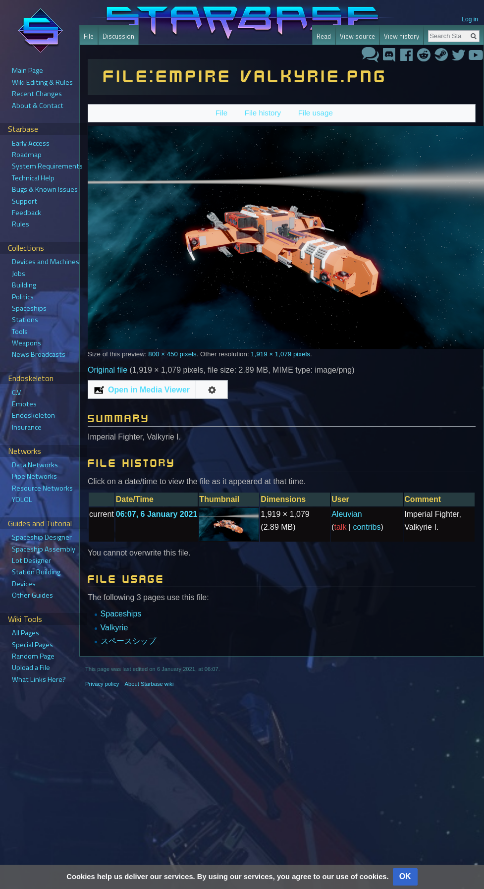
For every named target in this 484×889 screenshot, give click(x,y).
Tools (20, 331)
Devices (24, 583)
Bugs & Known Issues (45, 189)
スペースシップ (128, 641)
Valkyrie (114, 627)
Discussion (118, 36)
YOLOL (22, 499)
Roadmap (27, 154)
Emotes (24, 403)
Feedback (26, 212)
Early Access (31, 143)
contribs (366, 527)
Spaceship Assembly (43, 549)
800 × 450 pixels (172, 354)
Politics (23, 296)
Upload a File (31, 667)
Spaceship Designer (42, 537)
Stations (25, 319)
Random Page (33, 656)
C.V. (17, 392)
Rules (20, 224)
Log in (470, 19)
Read (322, 36)
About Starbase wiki (149, 684)
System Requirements (47, 166)
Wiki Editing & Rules (42, 82)
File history (263, 113)
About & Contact (37, 105)
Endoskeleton (33, 415)
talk (340, 527)
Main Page (27, 70)
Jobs (18, 273)
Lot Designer (31, 560)
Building (24, 284)
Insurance (27, 427)
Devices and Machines (45, 261)
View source (356, 36)
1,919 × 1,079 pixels (280, 354)
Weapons (26, 342)
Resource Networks (42, 488)
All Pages (25, 632)
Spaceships (121, 614)
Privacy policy (102, 684)
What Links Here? (39, 679)
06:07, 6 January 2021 (157, 514)
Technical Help (33, 177)
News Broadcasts (38, 354)
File (221, 113)
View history (396, 36)
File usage (315, 113)
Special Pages (32, 644)
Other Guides (32, 595)
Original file (107, 370)
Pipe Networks (34, 476)
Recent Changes (37, 93)
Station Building (36, 571)
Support (24, 201)
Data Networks (35, 464)
